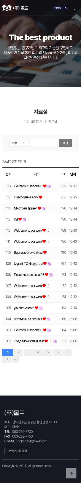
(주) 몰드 (15, 7)
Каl (16, 219)
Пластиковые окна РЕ (29, 275)
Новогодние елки (26, 197)
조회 (63, 174)
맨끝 (15, 359)
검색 (65, 143)
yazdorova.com (24, 308)
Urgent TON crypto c (28, 264)
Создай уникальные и (29, 341)
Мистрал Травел (26, 208)
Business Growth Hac (28, 253)
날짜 (73, 174)
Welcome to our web (28, 230)
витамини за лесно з (28, 319)
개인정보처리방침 (17, 451)
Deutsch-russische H (28, 186)
